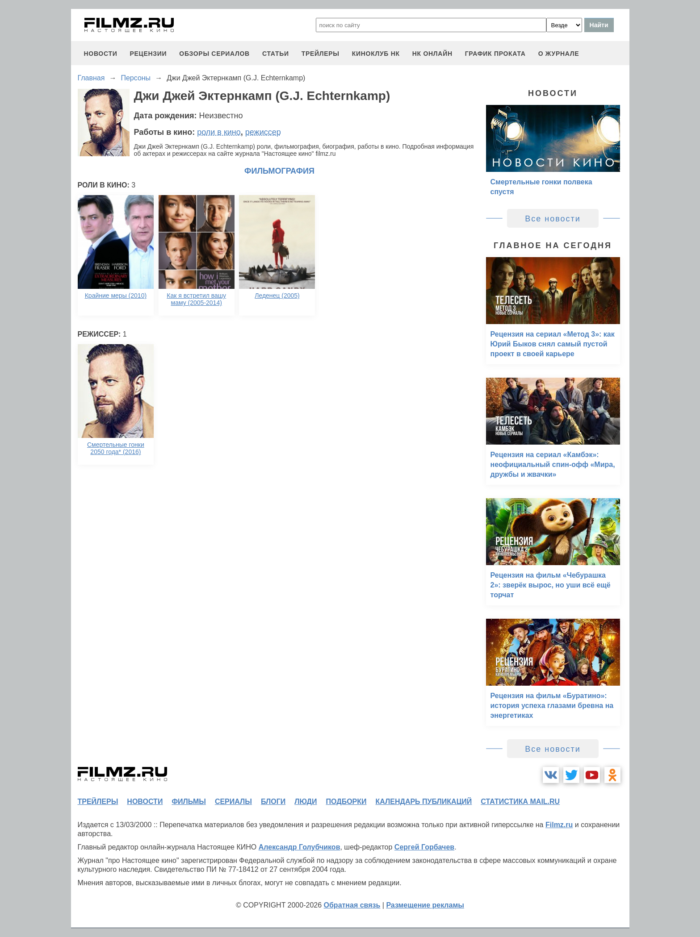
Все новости (553, 218)
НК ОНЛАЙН (432, 53)
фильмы (188, 801)
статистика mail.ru (520, 801)
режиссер (263, 132)
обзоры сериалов (214, 53)
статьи (275, 53)
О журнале (558, 53)
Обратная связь (352, 905)
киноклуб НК (376, 53)
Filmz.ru (559, 825)
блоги (273, 801)
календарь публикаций (424, 801)
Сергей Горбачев (424, 847)
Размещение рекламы (425, 905)
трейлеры (321, 53)
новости (100, 53)
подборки (346, 801)
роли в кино (219, 132)
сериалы (233, 801)
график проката (495, 53)
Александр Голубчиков (299, 847)
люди (305, 801)
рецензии (148, 53)
